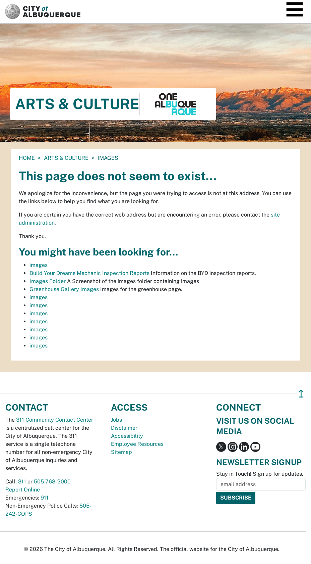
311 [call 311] (22, 481)
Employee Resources (137, 444)
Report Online (22, 489)
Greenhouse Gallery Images (64, 289)
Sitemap (121, 452)
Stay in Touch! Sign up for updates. (259, 474)
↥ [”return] (301, 393)
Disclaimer (124, 428)
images (38, 265)
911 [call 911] (45, 498)
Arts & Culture (66, 158)
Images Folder (47, 281)
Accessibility (127, 436)
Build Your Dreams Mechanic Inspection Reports (89, 273)
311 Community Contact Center (54, 420)
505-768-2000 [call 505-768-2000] (52, 481)
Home (27, 158)
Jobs (116, 420)
